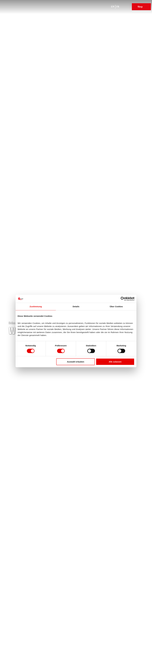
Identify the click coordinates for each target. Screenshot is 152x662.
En (112, 6)
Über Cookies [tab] (116, 306)
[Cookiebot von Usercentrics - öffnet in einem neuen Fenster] (122, 299)
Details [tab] (76, 306)
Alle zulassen (115, 362)
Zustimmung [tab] (36, 306)
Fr (117, 6)
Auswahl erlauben (75, 362)
